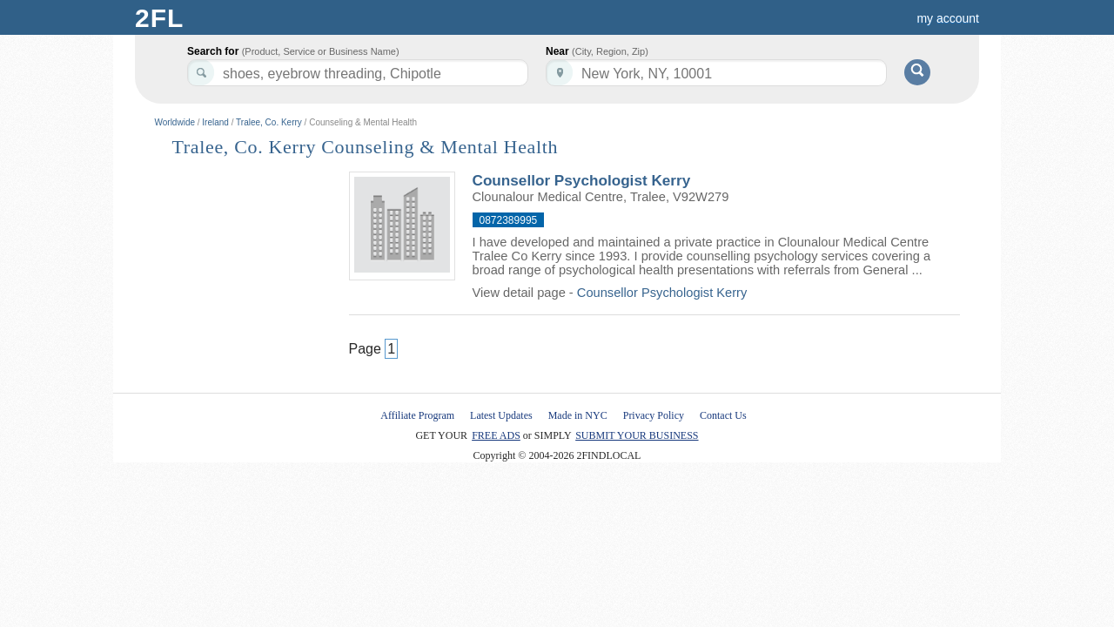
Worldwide (175, 122)
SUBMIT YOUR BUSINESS (636, 435)
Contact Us (723, 415)
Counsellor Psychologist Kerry (582, 180)
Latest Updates (501, 415)
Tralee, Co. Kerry (269, 122)
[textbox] (716, 72)
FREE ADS (496, 435)
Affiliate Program (417, 415)
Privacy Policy (653, 415)
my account (947, 18)
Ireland (215, 122)
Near (597, 51)
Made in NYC (577, 415)
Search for (293, 51)
